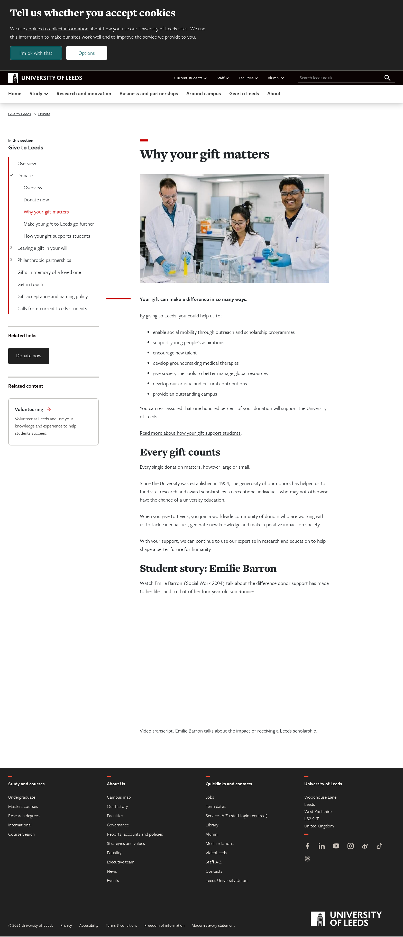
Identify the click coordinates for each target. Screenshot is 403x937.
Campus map (119, 797)
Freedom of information (164, 926)
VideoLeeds (216, 853)
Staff (223, 78)
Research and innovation (84, 93)
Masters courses (23, 807)
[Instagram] (350, 847)
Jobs (210, 797)
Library (212, 825)
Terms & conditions (121, 926)
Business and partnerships (149, 93)
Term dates (216, 807)
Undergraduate (21, 797)
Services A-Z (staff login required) (237, 816)
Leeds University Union (227, 881)
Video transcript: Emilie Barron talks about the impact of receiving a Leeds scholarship (228, 731)
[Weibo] (365, 847)
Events (113, 881)
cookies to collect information (57, 28)
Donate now (28, 355)
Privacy (66, 926)
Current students (190, 78)
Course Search (21, 834)
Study (39, 93)
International (20, 825)
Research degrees (24, 816)
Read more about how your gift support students (190, 433)
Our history (117, 807)
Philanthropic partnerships (43, 260)
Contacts (214, 871)
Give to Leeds (244, 93)
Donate (44, 114)
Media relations (220, 844)
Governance (118, 825)
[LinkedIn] (322, 847)
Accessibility (88, 926)
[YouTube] (336, 847)
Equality (114, 853)
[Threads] (307, 859)
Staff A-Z (214, 862)
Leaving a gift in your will (41, 248)
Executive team (120, 862)
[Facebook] (307, 847)
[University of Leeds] (353, 919)
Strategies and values (126, 844)
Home (14, 93)
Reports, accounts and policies (135, 834)
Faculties (248, 78)
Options (87, 53)
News (112, 871)
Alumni (276, 78)
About (274, 93)
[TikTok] (379, 847)
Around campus (203, 93)
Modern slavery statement (213, 926)
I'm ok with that (36, 53)
